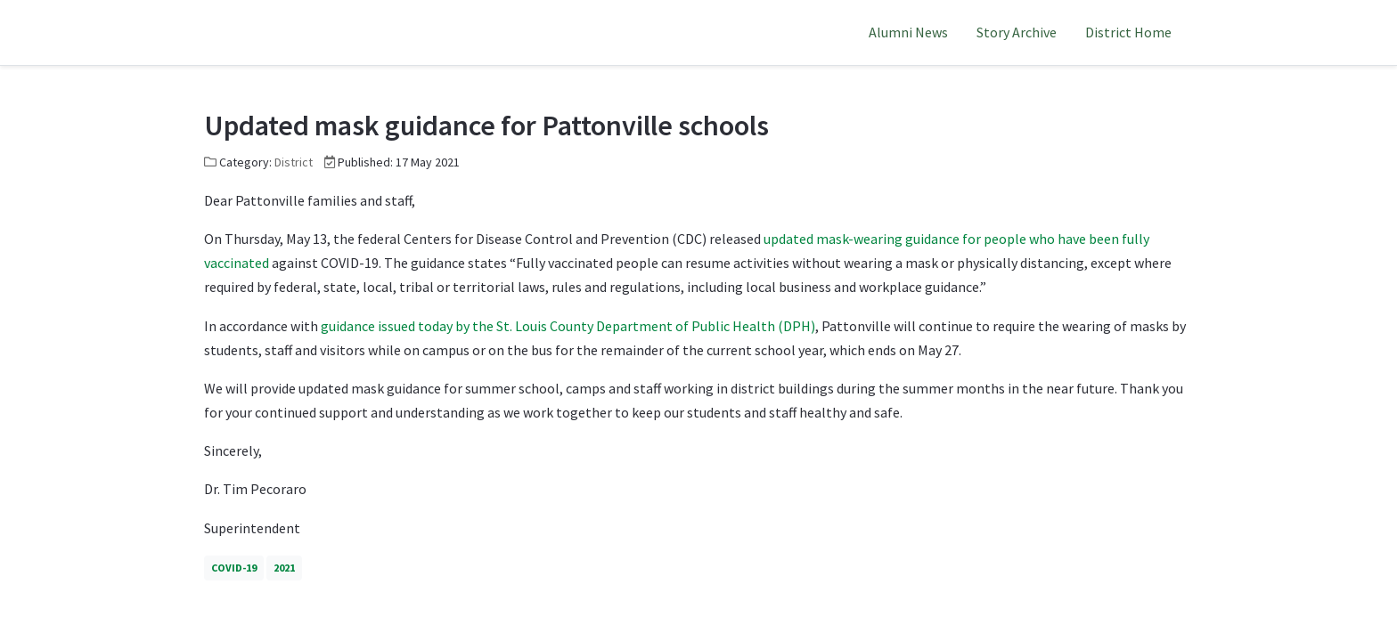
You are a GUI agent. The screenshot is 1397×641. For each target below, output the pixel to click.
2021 (284, 567)
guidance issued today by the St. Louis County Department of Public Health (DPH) (566, 326)
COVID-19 (234, 567)
